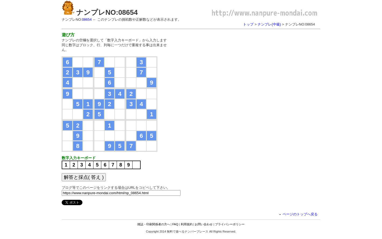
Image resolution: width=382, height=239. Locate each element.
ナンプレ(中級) (269, 24)
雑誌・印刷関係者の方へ (153, 224)
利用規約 (187, 224)
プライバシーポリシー (230, 224)
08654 (87, 19)
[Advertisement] (220, 69)
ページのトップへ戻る (300, 214)
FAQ (175, 224)
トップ (248, 24)
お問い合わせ (204, 224)
